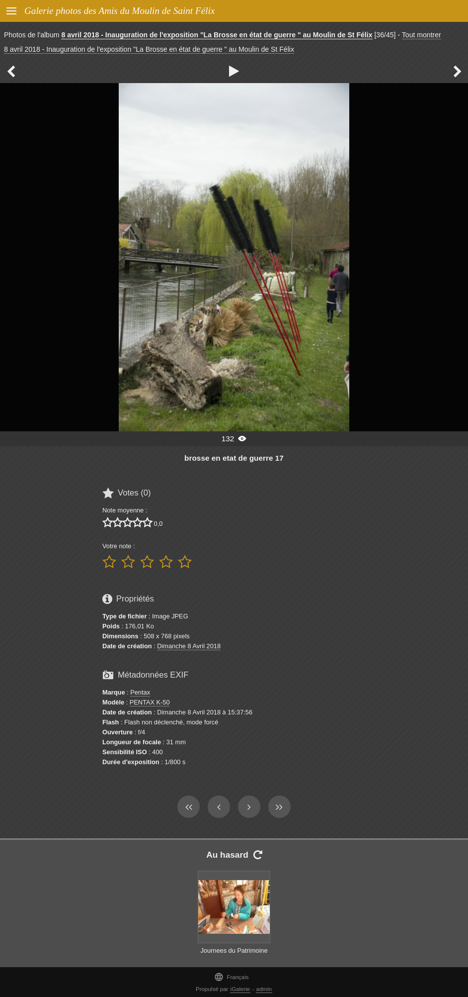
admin (264, 989)
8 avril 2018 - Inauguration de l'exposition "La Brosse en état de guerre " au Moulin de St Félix (216, 35)
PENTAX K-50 (150, 702)
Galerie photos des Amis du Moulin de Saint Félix (119, 10)
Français (231, 977)
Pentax (140, 692)
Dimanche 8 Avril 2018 (189, 646)
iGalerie (240, 989)
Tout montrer (421, 35)
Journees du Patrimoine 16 (233, 955)
